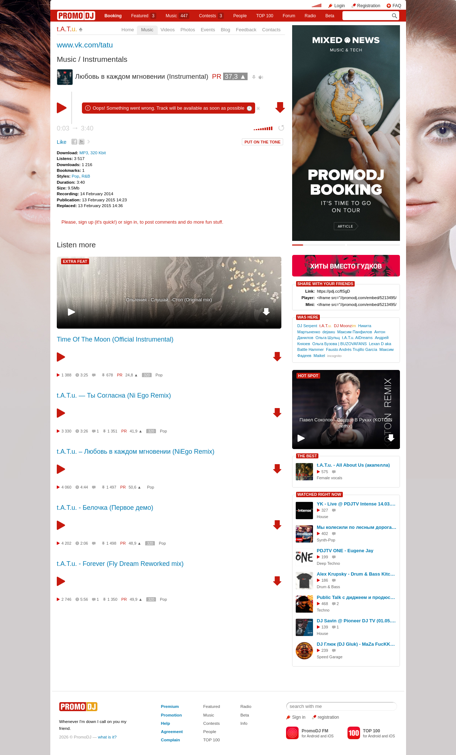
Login (339, 6)
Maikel (319, 355)
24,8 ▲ (131, 375)
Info (244, 723)
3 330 (66, 431)
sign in (130, 222)
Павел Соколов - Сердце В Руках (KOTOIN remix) (345, 423)
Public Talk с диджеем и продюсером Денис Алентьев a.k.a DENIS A (357, 597)
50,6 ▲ (135, 487)
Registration (368, 6)
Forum (289, 15)
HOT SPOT (308, 376)
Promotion (171, 715)
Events (208, 29)
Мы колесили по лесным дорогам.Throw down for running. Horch (357, 527)
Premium (170, 706)
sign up (85, 222)
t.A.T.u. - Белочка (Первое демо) (105, 507)
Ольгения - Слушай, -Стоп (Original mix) (169, 299)
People (240, 15)
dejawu (328, 332)
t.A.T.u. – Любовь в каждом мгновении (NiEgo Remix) (136, 451)
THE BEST (307, 456)
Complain (170, 739)
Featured (143, 16)
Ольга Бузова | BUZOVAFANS (339, 344)
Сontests (211, 16)
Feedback (246, 29)
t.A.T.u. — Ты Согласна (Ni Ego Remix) (114, 395)
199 (325, 557)
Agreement (172, 731)
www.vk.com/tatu (85, 45)
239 (325, 650)
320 (147, 375)
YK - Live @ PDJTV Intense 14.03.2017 (357, 504)
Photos (187, 29)
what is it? (107, 737)
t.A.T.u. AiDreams (357, 337)
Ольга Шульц (327, 337)
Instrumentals (105, 59)
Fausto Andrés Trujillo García (351, 349)
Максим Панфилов (354, 332)
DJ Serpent (307, 326)
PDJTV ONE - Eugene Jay (345, 550)
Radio (310, 15)
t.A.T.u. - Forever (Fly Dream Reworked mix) (120, 563)
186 (325, 580)
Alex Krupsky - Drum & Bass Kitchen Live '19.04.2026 (357, 574)
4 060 (66, 487)
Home (127, 29)
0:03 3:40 (75, 128)
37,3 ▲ (235, 76)
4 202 (66, 543)
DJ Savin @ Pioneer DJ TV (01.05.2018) (357, 620)
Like (61, 142)
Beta (330, 15)
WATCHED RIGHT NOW (319, 494)
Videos (168, 29)
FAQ (396, 6)
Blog (225, 29)
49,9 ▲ (136, 599)
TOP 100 (264, 15)
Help (165, 723)
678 (109, 375)
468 (325, 603)
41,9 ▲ (136, 431)
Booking (113, 15)
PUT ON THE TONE (262, 142)
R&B (86, 176)
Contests (211, 723)
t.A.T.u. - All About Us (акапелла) (353, 465)
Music (177, 16)
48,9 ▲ (135, 543)
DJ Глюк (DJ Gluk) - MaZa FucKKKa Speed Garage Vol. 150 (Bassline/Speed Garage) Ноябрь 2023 (357, 644)
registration (328, 717)
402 (325, 533)
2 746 (66, 599)
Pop (75, 176)
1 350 (112, 599)
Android (313, 736)
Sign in (298, 717)
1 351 (112, 431)
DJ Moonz (345, 326)
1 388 (66, 375)
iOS (330, 736)
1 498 (111, 543)
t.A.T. (67, 29)
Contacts (271, 29)
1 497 (111, 487)
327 (325, 510)
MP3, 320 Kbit (92, 152)
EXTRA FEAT (75, 261)
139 (325, 627)
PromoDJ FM (314, 730)
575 (325, 472)
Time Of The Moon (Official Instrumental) (115, 339)
